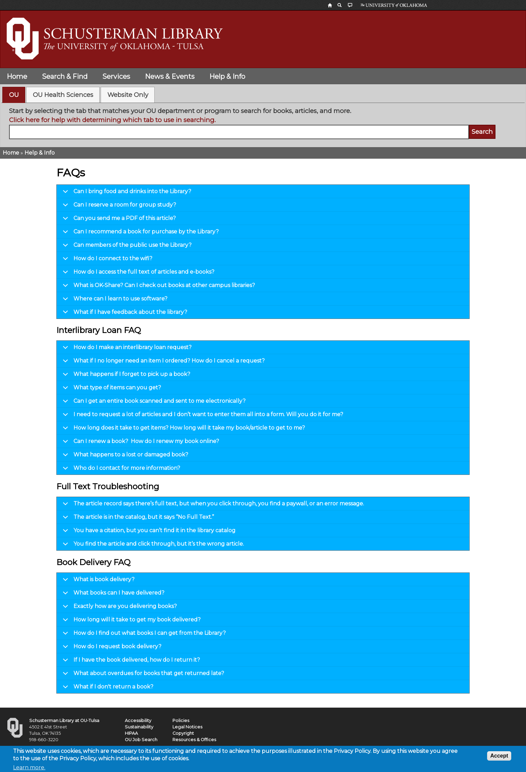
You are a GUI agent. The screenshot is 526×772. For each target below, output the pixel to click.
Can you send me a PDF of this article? (118, 220)
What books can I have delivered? (112, 595)
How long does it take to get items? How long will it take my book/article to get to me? (182, 430)
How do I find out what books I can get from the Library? (143, 635)
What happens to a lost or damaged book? (124, 456)
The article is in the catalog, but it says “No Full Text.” (137, 519)
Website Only (127, 95)
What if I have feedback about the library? (123, 314)
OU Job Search (141, 739)
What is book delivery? (97, 581)
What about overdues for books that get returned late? (142, 675)
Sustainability (139, 726)
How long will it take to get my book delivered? (130, 621)
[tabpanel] (263, 122)
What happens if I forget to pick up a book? (125, 376)
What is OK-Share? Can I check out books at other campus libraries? (157, 287)
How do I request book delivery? (110, 648)
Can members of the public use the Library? (126, 247)
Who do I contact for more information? (120, 470)
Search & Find (65, 76)
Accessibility (138, 720)
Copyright (183, 733)
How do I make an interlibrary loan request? (126, 349)
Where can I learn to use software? (113, 300)
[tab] (13, 95)
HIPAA (131, 733)
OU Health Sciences (63, 95)
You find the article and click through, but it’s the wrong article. (152, 545)
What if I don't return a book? (106, 688)
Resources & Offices (194, 739)
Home (17, 76)
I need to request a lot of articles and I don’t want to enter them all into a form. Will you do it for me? (201, 416)
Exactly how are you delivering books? (118, 608)
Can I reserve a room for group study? (118, 207)
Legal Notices (187, 726)
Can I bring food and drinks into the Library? (125, 193)
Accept (499, 758)
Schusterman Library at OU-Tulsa (64, 720)
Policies (180, 720)
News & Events (170, 76)
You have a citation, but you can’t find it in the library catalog (147, 532)
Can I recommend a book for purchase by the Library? (139, 233)
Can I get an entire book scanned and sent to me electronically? (153, 403)
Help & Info (227, 76)
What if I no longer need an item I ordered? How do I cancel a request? (162, 362)
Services (116, 76)
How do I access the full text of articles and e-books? (137, 274)
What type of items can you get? (110, 389)
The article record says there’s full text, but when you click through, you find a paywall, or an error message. (212, 505)
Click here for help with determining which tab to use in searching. (112, 120)
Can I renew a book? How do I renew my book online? (139, 443)
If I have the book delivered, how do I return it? (130, 662)
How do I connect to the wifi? (106, 260)
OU (14, 95)
